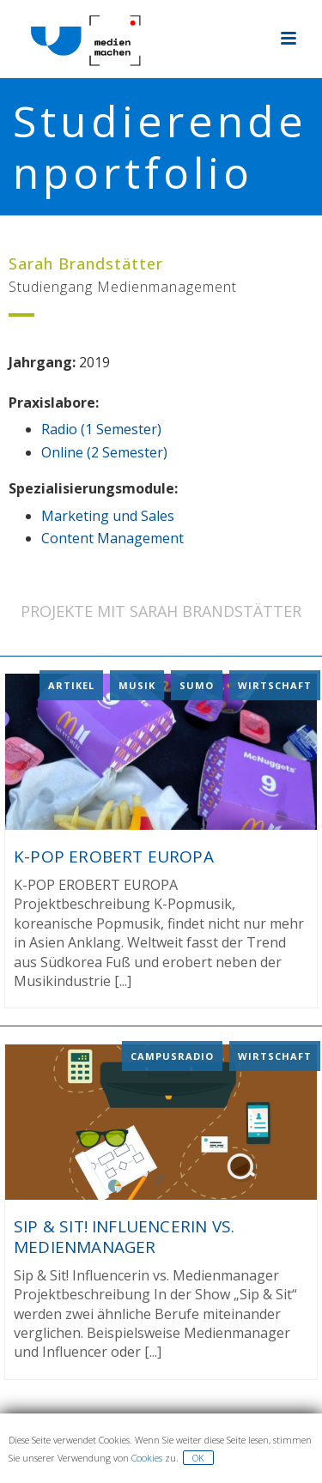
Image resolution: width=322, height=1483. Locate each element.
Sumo (196, 685)
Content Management (112, 538)
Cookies (146, 1457)
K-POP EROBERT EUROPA (114, 856)
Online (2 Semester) (104, 452)
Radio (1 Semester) (101, 429)
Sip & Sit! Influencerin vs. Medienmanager (124, 1236)
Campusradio (172, 1055)
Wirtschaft (275, 685)
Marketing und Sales (107, 515)
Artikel (71, 685)
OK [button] (198, 1457)
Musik (136, 685)
